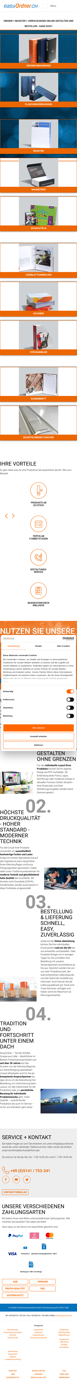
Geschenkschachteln (38, 1338)
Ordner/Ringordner (38, 65)
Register (38, 150)
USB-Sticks (64, 1342)
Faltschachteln (64, 1332)
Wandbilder (64, 1347)
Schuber (38, 313)
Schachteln (38, 228)
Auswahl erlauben (38, 736)
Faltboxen (38, 1332)
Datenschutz (15, 1295)
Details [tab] (38, 646)
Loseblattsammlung (39, 274)
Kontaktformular (15, 1192)
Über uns (64, 1374)
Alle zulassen (38, 728)
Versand (42, 1281)
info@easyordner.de (63, 1315)
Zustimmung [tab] (14, 646)
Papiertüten (64, 1339)
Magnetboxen (64, 1335)
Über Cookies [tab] (63, 646)
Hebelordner (13, 1351)
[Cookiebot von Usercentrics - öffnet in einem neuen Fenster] (62, 638)
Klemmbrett (38, 398)
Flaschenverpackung (38, 104)
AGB (15, 1281)
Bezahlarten (38, 1371)
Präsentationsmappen (13, 1332)
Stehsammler (38, 352)
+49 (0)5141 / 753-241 (26, 1170)
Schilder (64, 1345)
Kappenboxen (38, 1335)
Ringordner (12, 1354)
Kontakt (13, 1371)
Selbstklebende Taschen (38, 437)
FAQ (43, 1288)
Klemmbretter (12, 1330)
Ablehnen (38, 745)
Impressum (64, 1377)
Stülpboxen (64, 1330)
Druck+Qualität (15, 1288)
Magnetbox (38, 189)
